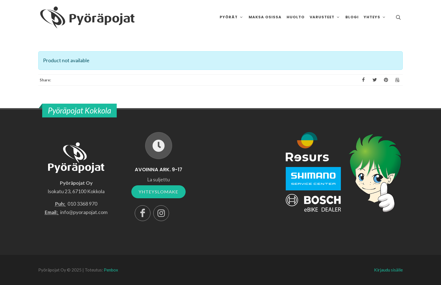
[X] (374, 80)
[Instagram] (161, 213)
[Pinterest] (386, 80)
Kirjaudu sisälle (388, 269)
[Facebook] (363, 80)
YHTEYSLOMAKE (158, 191)
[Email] (397, 80)
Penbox (111, 269)
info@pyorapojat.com (83, 212)
